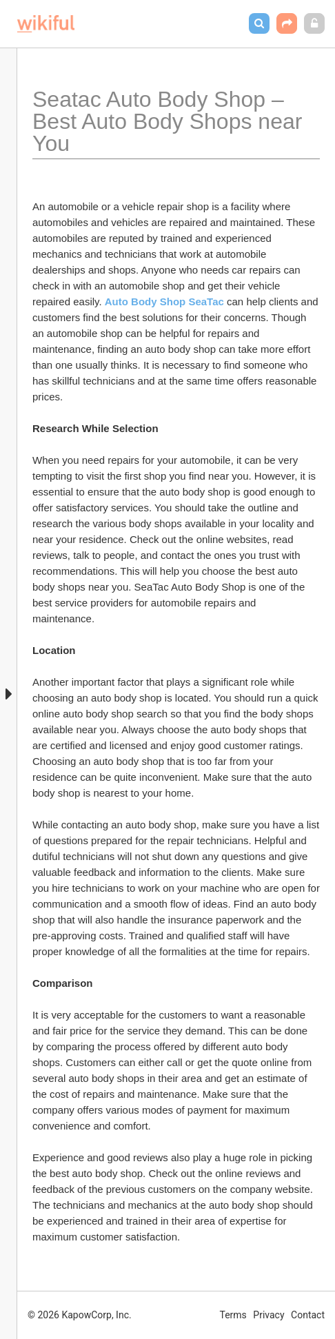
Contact (308, 1314)
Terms (233, 1314)
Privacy (268, 1314)
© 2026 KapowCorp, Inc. (80, 1314)
